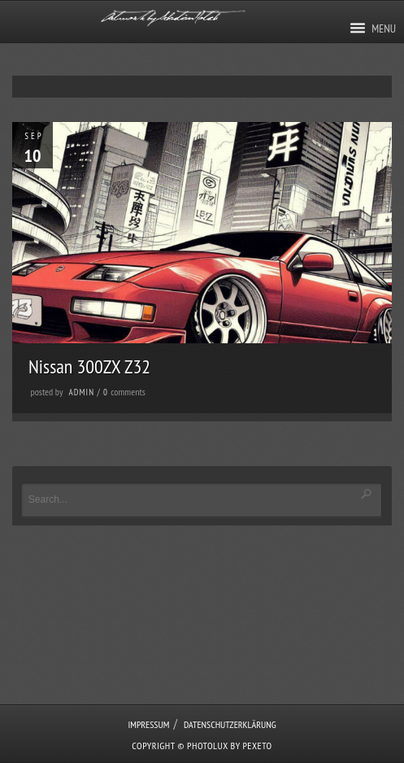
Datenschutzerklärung (230, 724)
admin (81, 392)
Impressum (148, 724)
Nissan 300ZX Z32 (89, 366)
